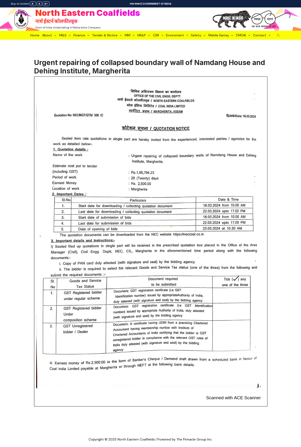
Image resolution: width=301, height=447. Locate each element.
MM (130, 35)
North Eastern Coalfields (87, 16)
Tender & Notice (107, 35)
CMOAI (243, 35)
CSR (158, 35)
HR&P (143, 35)
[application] (54, 35)
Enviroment (177, 35)
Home (34, 35)
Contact (261, 35)
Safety (198, 35)
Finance (81, 35)
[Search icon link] (278, 35)
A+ (46, 3)
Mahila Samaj (220, 35)
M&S (65, 35)
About (49, 35)
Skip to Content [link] (20, 3)
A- (33, 3)
